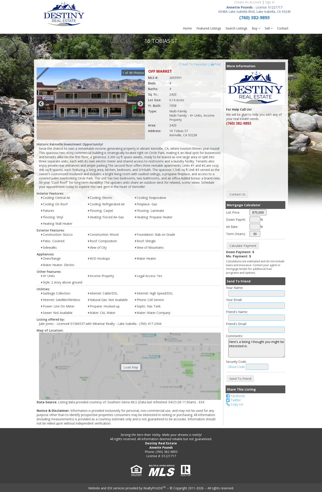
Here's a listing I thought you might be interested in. (256, 348)
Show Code (236, 367)
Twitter (233, 400)
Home (187, 28)
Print (215, 64)
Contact (282, 28)
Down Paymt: (236, 219)
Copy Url (234, 404)
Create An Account (247, 2)
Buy (256, 28)
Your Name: (234, 288)
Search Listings (236, 28)
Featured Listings (208, 28)
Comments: (234, 336)
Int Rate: (232, 227)
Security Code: (236, 362)
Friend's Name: (237, 312)
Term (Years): (236, 234)
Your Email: (234, 300)
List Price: (233, 212)
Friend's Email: (236, 324)
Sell (269, 28)
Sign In (270, 2)
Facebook (235, 396)
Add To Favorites (192, 64)
